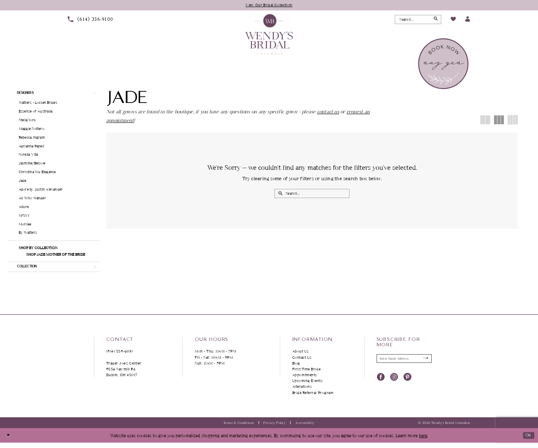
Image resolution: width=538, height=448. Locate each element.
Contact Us (302, 362)
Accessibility (305, 428)
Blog (296, 369)
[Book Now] (444, 64)
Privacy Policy (274, 428)
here (423, 441)
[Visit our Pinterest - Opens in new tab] (407, 384)
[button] (467, 20)
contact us (328, 112)
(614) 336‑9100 (119, 357)
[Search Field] (418, 19)
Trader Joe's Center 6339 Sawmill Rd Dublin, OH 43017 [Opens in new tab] (124, 374)
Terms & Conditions (238, 428)
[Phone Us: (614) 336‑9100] (90, 20)
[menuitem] (90, 20)
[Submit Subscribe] (424, 365)
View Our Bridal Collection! (269, 5)
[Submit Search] (434, 19)
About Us (300, 357)
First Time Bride (306, 374)
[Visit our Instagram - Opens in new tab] (394, 384)
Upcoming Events (307, 386)
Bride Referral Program (313, 398)
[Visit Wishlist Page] (453, 20)
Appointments (304, 380)
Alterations (302, 392)
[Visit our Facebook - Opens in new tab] (381, 384)
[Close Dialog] (9, 441)
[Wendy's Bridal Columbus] (269, 34)
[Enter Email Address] (404, 365)
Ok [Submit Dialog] (527, 440)
